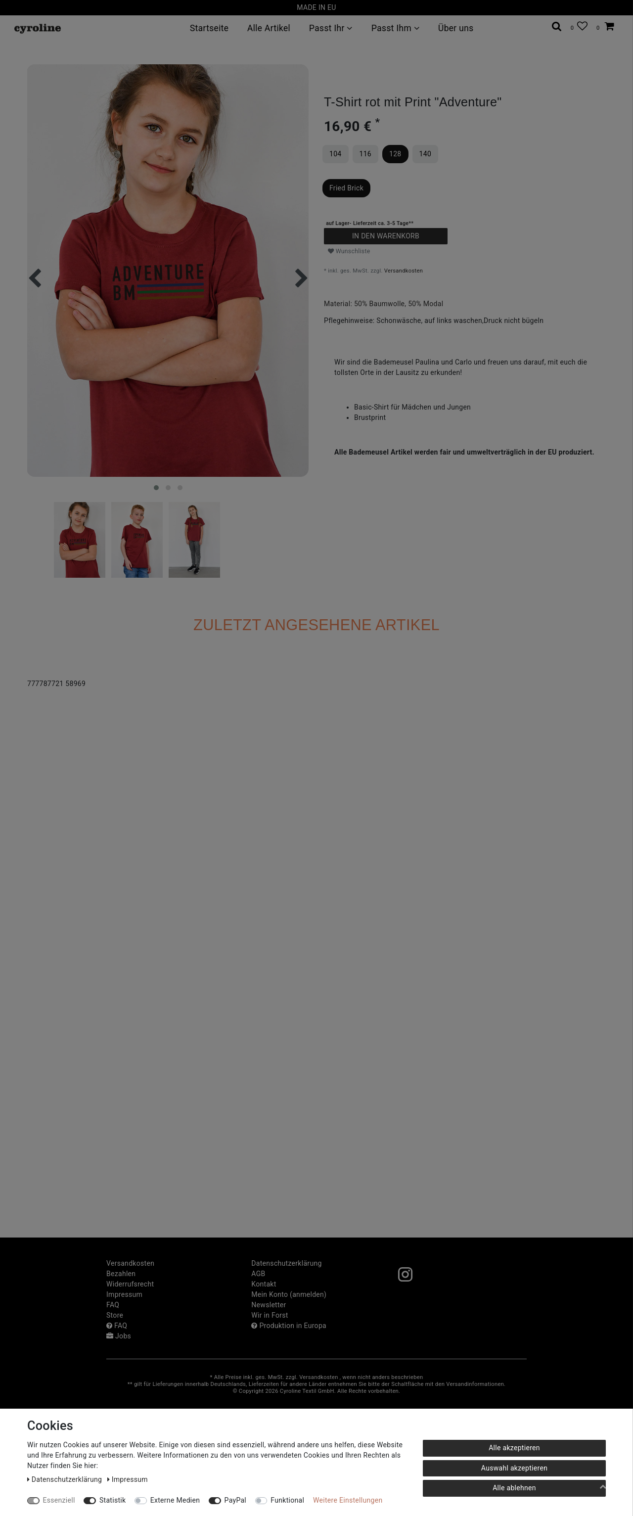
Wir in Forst (269, 1315)
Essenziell (59, 1500)
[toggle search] (556, 26)
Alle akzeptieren (514, 1448)
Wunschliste (349, 251)
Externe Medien (175, 1500)
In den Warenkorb (385, 236)
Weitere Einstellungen (347, 1500)
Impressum (124, 1294)
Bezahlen (121, 1274)
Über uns (455, 28)
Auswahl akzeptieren (514, 1468)
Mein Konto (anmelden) (288, 1294)
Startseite (209, 28)
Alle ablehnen (514, 1488)
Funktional (287, 1500)
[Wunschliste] (579, 26)
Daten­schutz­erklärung (286, 1263)
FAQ (112, 1305)
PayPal (235, 1500)
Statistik (112, 1500)
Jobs (118, 1336)
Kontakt (263, 1284)
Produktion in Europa (288, 1326)
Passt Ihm (395, 28)
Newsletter (268, 1305)
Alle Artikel (268, 28)
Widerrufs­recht (130, 1284)
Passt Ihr (331, 28)
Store (114, 1315)
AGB (258, 1274)
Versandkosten (403, 271)
